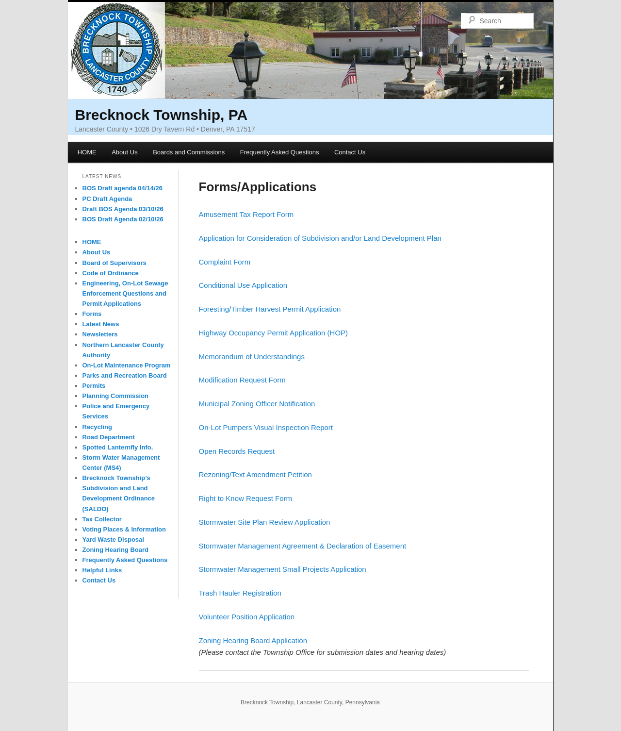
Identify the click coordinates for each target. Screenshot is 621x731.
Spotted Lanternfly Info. (117, 447)
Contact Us (349, 152)
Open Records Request (237, 451)
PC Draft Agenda (107, 198)
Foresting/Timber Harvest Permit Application (270, 309)
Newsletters (100, 334)
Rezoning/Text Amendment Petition (255, 474)
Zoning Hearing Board (115, 549)
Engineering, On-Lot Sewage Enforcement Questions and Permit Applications (125, 293)
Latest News (100, 324)
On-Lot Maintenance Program (126, 365)
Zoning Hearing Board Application (253, 640)
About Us (124, 152)
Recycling (97, 427)
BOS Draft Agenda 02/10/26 (122, 219)
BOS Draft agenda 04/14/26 (122, 188)
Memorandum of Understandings (252, 356)
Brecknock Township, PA (161, 115)
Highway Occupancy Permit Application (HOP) (273, 333)
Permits (94, 385)
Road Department (108, 437)
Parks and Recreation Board (124, 375)
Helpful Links (102, 570)
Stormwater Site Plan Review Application (264, 522)
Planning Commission (115, 395)
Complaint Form (225, 262)
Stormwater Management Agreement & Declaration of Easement (303, 546)
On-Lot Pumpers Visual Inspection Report (266, 427)
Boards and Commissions (189, 152)
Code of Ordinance (110, 273)
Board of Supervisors (114, 262)
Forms (92, 313)
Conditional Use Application (243, 285)
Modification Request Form (242, 380)
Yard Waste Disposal (113, 539)
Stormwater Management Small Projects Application (282, 569)
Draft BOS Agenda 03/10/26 (122, 209)
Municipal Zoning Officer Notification (257, 403)
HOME (87, 152)
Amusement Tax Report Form (246, 214)
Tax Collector (102, 519)
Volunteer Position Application (247, 617)
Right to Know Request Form (246, 498)
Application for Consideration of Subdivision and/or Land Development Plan (320, 238)
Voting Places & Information (124, 529)
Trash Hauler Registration (240, 593)
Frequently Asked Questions (279, 152)
